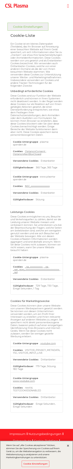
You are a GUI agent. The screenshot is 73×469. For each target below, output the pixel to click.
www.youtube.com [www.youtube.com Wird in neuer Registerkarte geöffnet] (24, 381)
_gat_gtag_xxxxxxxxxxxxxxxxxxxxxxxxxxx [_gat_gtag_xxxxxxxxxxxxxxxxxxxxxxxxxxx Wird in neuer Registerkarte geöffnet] (36, 269)
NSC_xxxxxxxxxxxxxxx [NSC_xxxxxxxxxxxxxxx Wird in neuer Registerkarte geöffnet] (37, 186)
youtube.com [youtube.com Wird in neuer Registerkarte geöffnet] (48, 343)
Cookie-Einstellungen (28, 26)
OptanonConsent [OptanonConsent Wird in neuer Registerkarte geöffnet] (35, 151)
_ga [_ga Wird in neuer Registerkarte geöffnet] (46, 266)
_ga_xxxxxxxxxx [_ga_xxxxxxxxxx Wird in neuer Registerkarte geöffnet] (34, 266)
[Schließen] (68, 446)
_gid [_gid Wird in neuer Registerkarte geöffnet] (15, 272)
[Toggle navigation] (68, 5)
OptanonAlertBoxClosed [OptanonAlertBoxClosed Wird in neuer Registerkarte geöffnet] (27, 154)
